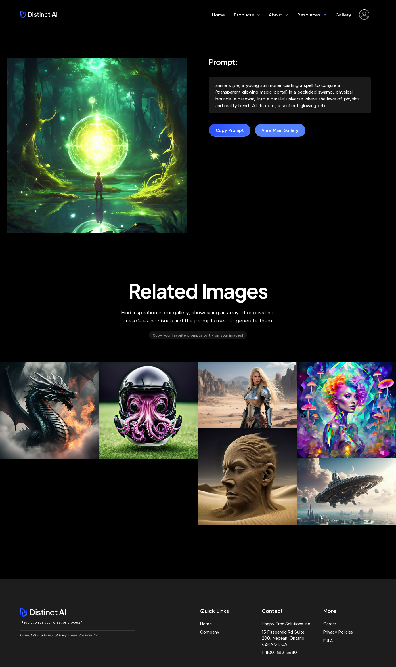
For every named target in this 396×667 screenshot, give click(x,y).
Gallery (343, 14)
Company (209, 631)
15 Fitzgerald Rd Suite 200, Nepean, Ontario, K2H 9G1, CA (283, 638)
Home (218, 14)
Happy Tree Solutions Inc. (286, 623)
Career (329, 623)
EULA (328, 640)
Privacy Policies (338, 631)
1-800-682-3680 (279, 652)
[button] (247, 14)
